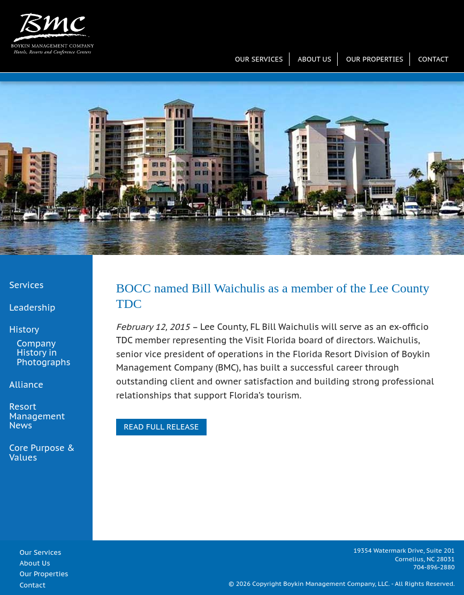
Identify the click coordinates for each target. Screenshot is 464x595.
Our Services (259, 59)
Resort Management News (37, 416)
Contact (433, 59)
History (24, 330)
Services (26, 285)
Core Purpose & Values (41, 452)
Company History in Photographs (43, 353)
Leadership (32, 308)
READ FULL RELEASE (161, 426)
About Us (314, 59)
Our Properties (375, 59)
